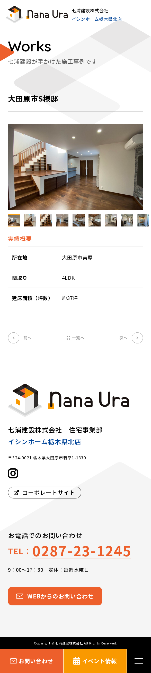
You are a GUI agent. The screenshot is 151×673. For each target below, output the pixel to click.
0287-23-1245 (81, 550)
